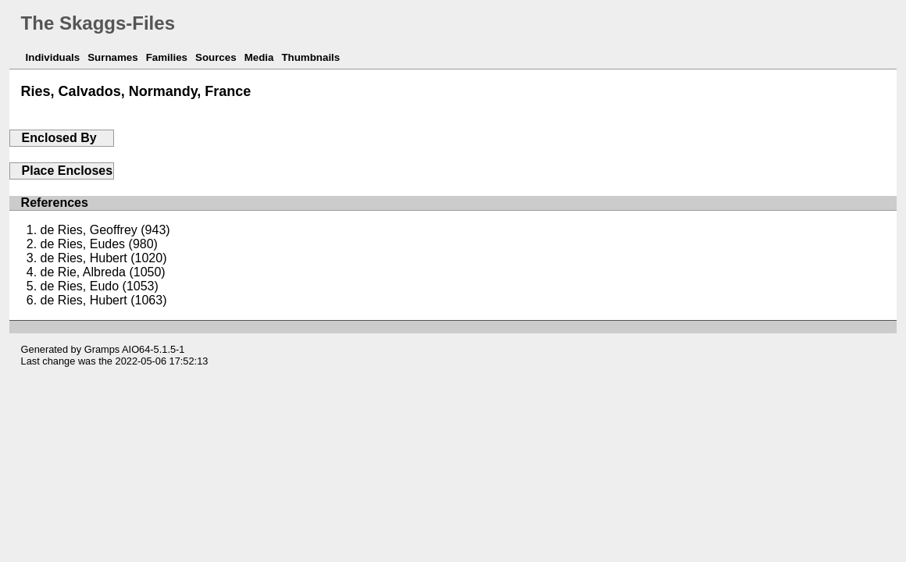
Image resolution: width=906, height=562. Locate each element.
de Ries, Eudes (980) (99, 244)
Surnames (112, 57)
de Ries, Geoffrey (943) (105, 230)
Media (259, 57)
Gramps (102, 349)
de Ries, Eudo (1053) (100, 286)
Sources (216, 57)
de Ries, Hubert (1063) (104, 300)
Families (166, 57)
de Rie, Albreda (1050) (103, 272)
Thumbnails (310, 57)
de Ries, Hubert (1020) (104, 258)
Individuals (53, 57)
